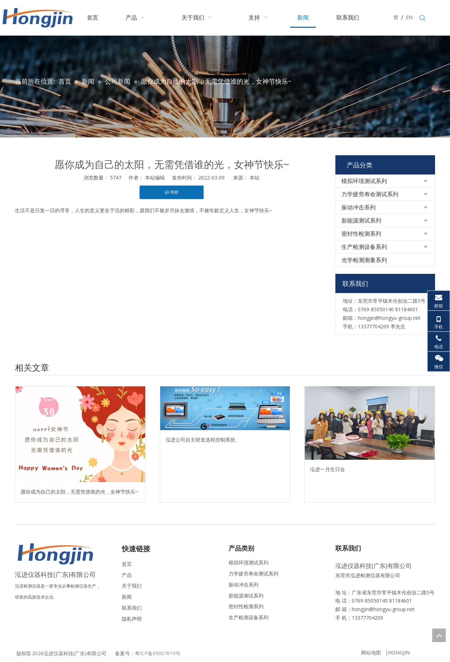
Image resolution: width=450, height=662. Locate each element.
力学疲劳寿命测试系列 (369, 194)
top (439, 635)
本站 (255, 177)
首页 (127, 564)
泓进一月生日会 (327, 469)
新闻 (127, 596)
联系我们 (132, 607)
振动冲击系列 (358, 207)
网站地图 (371, 652)
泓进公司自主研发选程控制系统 (200, 439)
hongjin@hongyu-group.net (383, 609)
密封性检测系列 (361, 234)
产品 (127, 575)
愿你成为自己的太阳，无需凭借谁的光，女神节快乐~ (79, 491)
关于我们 (132, 585)
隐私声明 (132, 618)
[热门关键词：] (422, 18)
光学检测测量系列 (364, 260)
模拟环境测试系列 (364, 181)
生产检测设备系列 (364, 247)
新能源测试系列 (361, 220)
